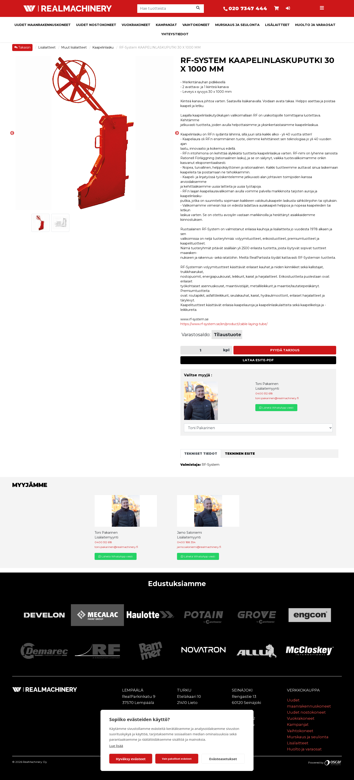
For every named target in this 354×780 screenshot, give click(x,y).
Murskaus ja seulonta (237, 25)
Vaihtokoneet (196, 25)
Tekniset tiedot (200, 454)
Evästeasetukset (223, 759)
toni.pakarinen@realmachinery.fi (277, 398)
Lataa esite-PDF (258, 360)
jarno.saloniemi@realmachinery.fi (199, 547)
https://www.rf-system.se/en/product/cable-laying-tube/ (224, 324)
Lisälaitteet (277, 25)
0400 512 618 (264, 393)
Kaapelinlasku (103, 47)
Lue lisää (116, 745)
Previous (12, 133)
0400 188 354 (186, 542)
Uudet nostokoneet (96, 25)
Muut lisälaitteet (74, 47)
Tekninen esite (240, 454)
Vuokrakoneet (136, 25)
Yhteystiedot (175, 34)
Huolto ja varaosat (315, 25)
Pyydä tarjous (285, 350)
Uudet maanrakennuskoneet (42, 25)
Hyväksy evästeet (131, 759)
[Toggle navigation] (322, 8)
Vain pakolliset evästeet (176, 758)
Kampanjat (166, 25)
